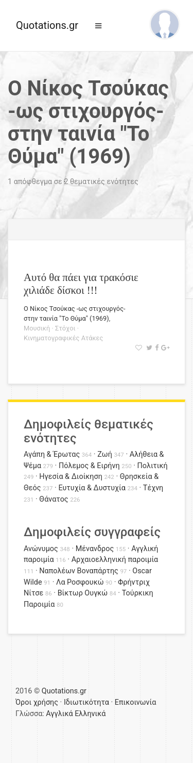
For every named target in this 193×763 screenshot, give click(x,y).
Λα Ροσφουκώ (80, 582)
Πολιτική (152, 465)
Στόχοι (65, 328)
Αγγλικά (59, 713)
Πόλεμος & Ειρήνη (89, 465)
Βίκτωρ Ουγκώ (83, 593)
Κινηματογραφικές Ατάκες (63, 338)
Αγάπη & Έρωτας (52, 454)
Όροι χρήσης (36, 702)
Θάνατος (53, 499)
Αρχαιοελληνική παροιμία (115, 559)
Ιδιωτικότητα (86, 702)
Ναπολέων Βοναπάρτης (78, 571)
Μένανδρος (95, 548)
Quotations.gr (47, 25)
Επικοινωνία (135, 702)
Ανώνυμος (41, 548)
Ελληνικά (90, 713)
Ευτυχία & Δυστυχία (91, 488)
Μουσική (37, 328)
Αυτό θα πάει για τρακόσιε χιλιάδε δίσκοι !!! (81, 283)
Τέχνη (153, 488)
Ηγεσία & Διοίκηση (70, 476)
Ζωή (104, 454)
